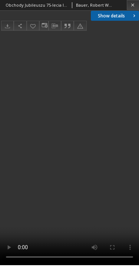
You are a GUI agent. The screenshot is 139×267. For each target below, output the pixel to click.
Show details (117, 16)
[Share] (20, 26)
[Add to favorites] (33, 26)
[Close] (133, 5)
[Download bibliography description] (55, 26)
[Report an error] (80, 26)
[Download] (7, 26)
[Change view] (43, 26)
